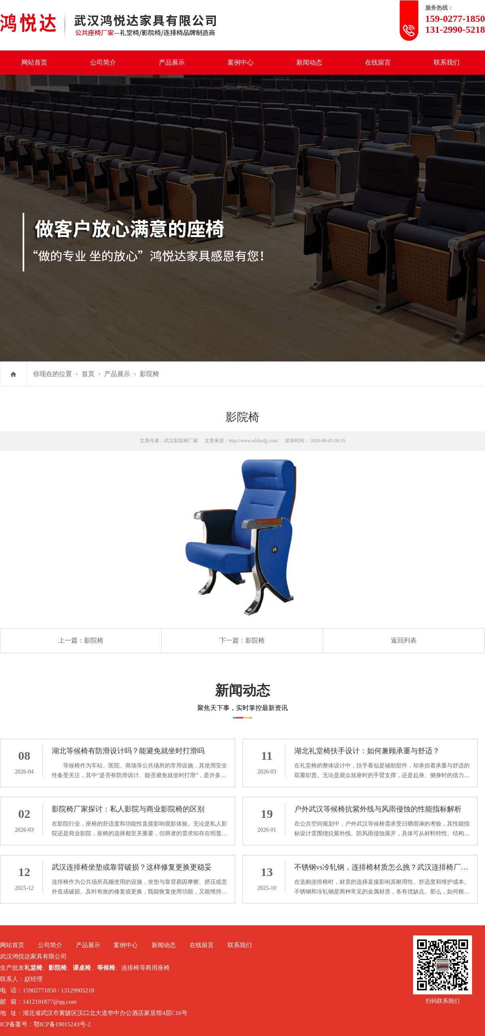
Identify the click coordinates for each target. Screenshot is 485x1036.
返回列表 (404, 640)
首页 (88, 373)
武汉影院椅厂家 (181, 440)
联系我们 (447, 62)
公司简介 (103, 62)
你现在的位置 (52, 373)
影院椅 (149, 373)
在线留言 (378, 62)
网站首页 (34, 62)
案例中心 (240, 62)
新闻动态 (309, 62)
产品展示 (172, 62)
